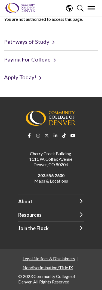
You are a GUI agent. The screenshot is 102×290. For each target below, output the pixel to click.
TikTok (64, 135)
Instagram (38, 135)
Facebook (29, 135)
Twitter (47, 135)
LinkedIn (55, 135)
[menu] (91, 8)
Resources (30, 215)
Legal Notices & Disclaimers (49, 258)
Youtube (73, 135)
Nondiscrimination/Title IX (48, 267)
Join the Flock (33, 228)
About (25, 201)
